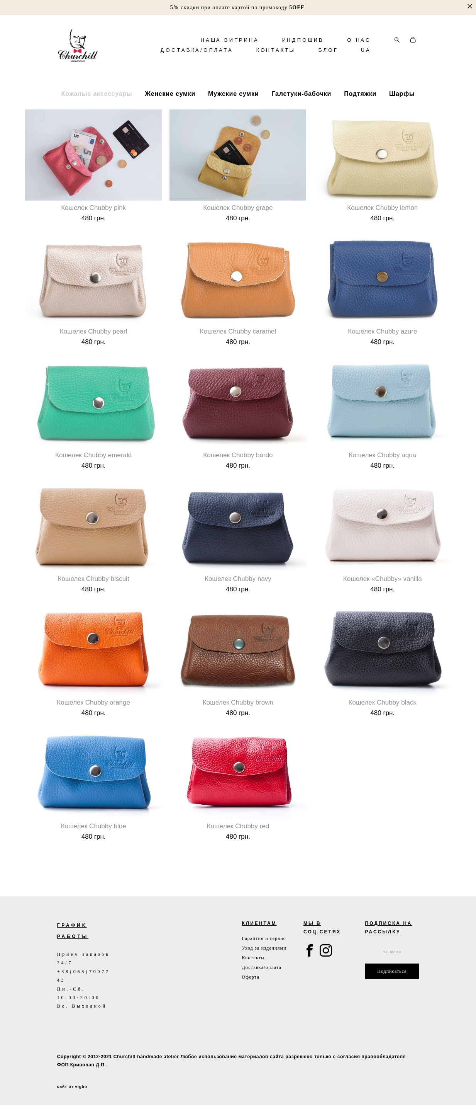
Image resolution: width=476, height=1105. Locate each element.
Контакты (253, 957)
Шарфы (402, 115)
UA (366, 61)
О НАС (359, 51)
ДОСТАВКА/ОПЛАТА (196, 61)
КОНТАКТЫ (275, 61)
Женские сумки (170, 115)
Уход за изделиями (264, 948)
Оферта (250, 977)
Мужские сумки (233, 115)
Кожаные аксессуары (96, 115)
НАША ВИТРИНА (230, 51)
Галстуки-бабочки (301, 115)
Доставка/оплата (261, 967)
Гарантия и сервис (264, 938)
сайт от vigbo (72, 1087)
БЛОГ (328, 61)
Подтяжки (360, 115)
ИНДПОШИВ (303, 51)
